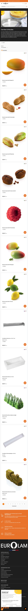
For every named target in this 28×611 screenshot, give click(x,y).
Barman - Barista (3, 563)
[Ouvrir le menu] (2, 3)
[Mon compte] (23, 3)
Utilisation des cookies (4, 577)
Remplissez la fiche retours (9, 534)
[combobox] (4, 47)
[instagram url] (3, 607)
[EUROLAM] (5, 3)
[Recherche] (14, 6)
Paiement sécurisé (4, 573)
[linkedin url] (6, 607)
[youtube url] (8, 607)
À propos (2, 569)
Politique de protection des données (7, 574)
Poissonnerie (3, 559)
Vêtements (3, 564)
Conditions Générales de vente (6, 570)
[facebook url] (1, 607)
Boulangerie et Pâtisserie (5, 556)
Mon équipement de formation (14, 1)
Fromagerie (3, 560)
